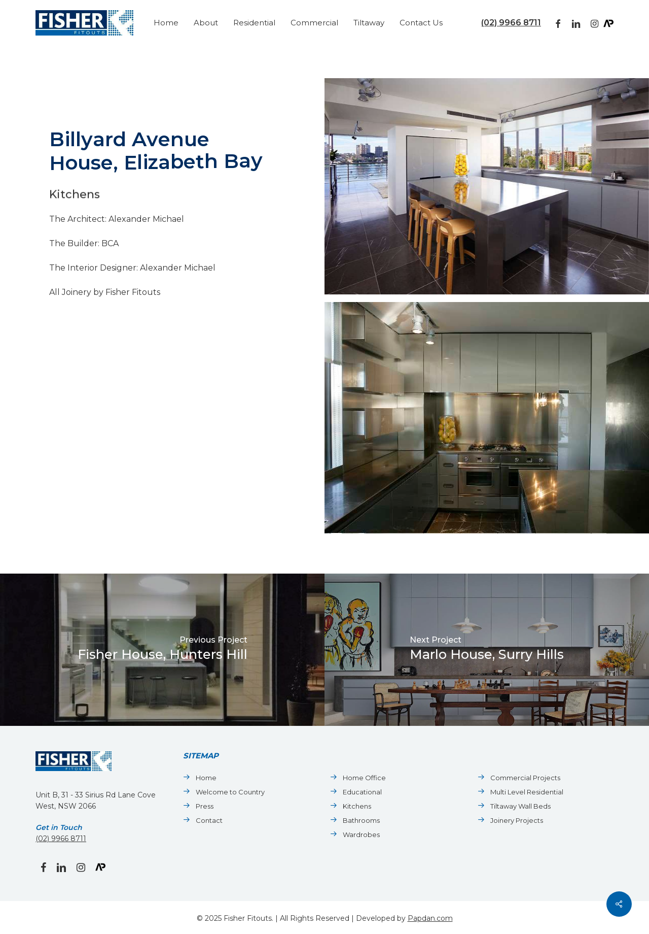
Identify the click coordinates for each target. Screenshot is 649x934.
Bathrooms (361, 820)
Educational (362, 792)
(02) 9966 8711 (511, 22)
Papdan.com (430, 918)
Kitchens (357, 806)
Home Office (364, 778)
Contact (209, 820)
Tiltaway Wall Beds (520, 806)
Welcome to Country (230, 792)
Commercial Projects (525, 778)
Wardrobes (361, 834)
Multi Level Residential (526, 792)
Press (204, 806)
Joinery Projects (516, 820)
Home (206, 778)
